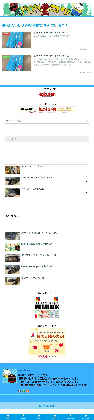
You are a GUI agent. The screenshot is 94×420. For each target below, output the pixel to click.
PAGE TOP (47, 405)
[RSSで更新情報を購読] (27, 391)
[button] (87, 120)
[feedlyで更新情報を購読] (23, 391)
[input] (47, 121)
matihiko (24, 370)
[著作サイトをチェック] (19, 391)
